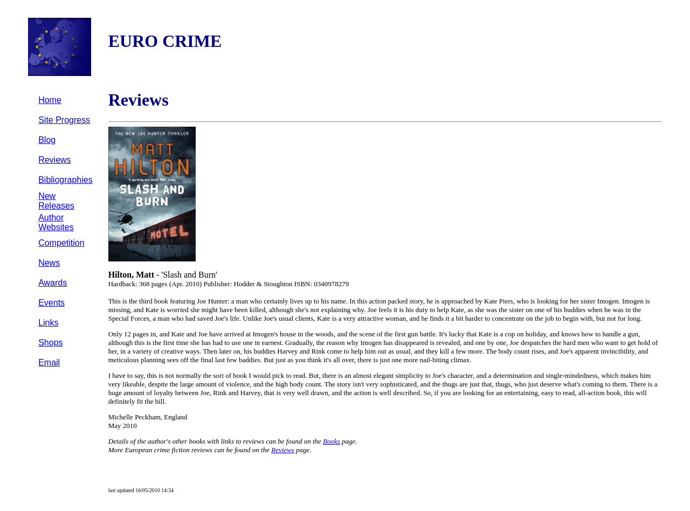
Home (49, 100)
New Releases (56, 200)
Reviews (54, 159)
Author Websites (56, 222)
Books (331, 441)
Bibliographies (65, 179)
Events (51, 302)
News (49, 262)
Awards (52, 282)
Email (49, 362)
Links (48, 322)
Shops (50, 342)
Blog (47, 139)
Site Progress (64, 120)
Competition (61, 242)
